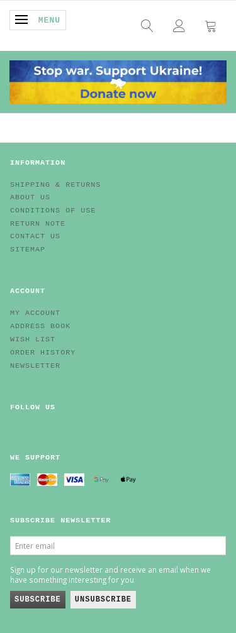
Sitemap (27, 249)
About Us (30, 197)
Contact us (35, 236)
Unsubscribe (103, 599)
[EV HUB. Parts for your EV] (118, 80)
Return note (37, 223)
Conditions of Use (53, 210)
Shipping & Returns (55, 184)
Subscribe (37, 599)
